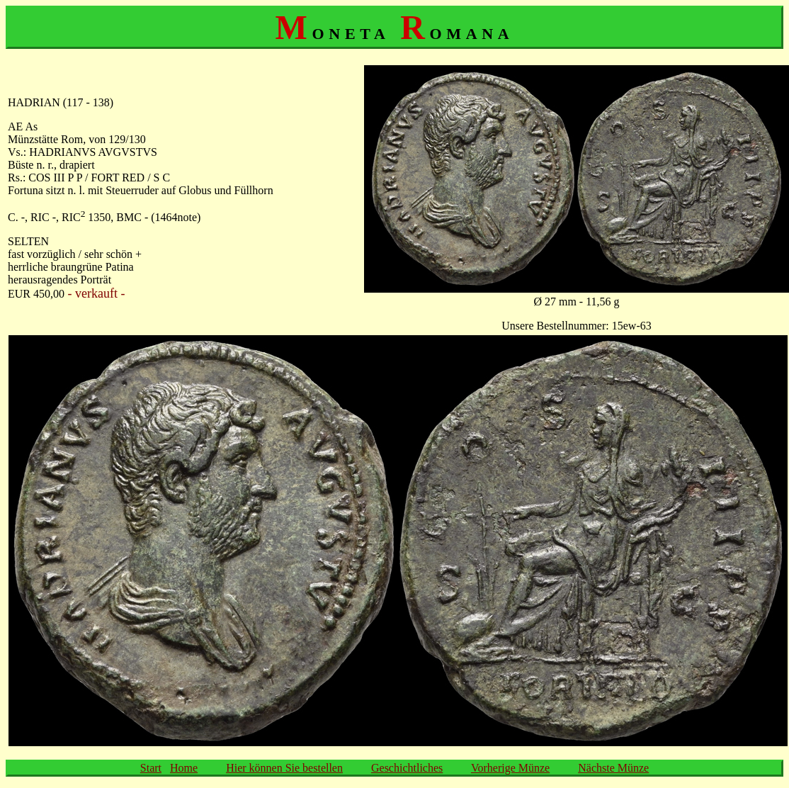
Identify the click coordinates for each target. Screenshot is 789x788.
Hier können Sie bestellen (284, 768)
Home (184, 768)
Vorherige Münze (510, 768)
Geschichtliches (407, 768)
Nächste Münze (613, 768)
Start (150, 768)
